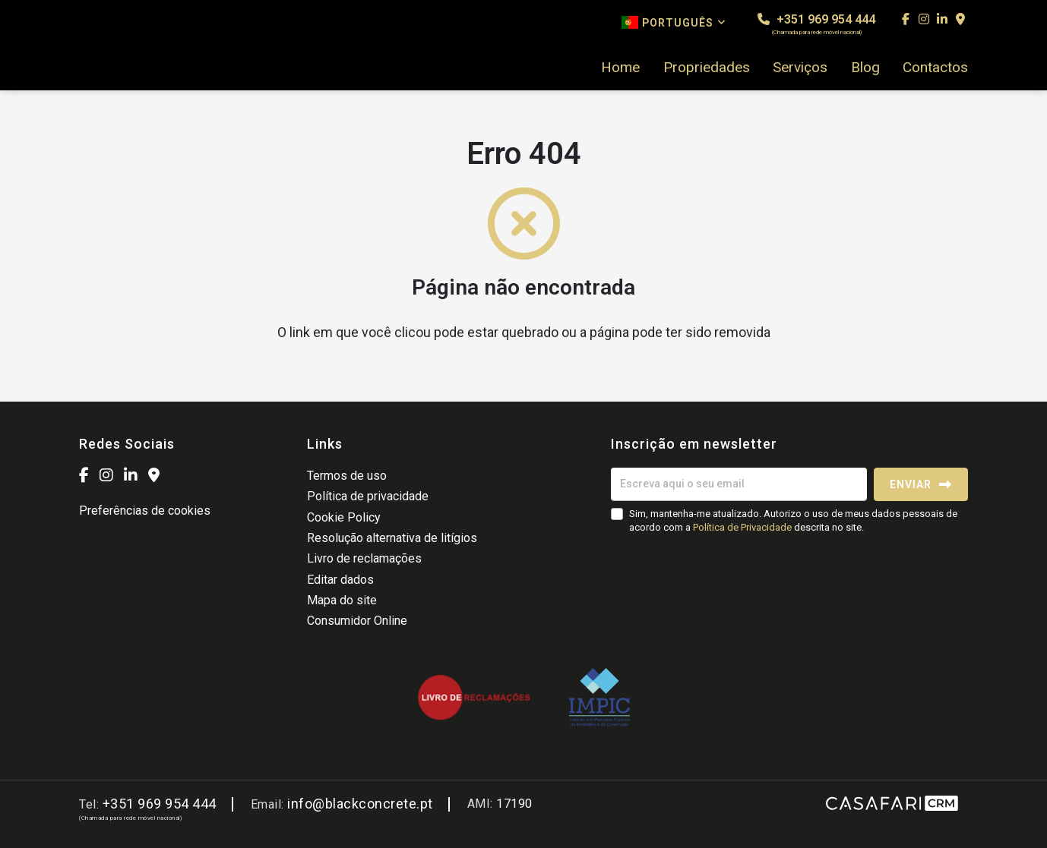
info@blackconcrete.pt (360, 804)
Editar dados (340, 579)
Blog (865, 67)
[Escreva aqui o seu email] (739, 484)
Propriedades (706, 67)
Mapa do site (342, 600)
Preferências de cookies (144, 510)
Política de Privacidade (743, 527)
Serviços (800, 67)
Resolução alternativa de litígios (392, 538)
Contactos (935, 67)
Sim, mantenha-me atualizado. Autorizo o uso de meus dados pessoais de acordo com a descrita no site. (793, 520)
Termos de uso (347, 475)
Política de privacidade (368, 496)
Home (620, 67)
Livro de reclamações (364, 558)
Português (674, 22)
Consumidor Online (357, 620)
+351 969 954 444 (816, 24)
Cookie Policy (344, 517)
